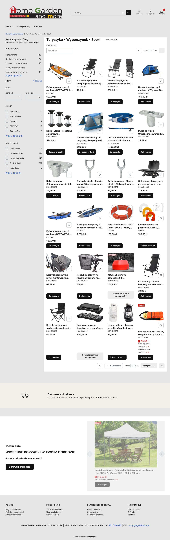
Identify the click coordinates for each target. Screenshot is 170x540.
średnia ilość (15, 163)
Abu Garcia (14, 111)
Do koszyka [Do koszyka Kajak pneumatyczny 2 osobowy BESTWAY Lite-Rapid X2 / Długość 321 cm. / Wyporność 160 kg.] (54, 102)
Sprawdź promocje (19, 466)
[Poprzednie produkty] (114, 365)
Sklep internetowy (84, 536)
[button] (128, 12)
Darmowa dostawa (95, 515)
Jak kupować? (134, 509)
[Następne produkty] (149, 365)
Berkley (13, 121)
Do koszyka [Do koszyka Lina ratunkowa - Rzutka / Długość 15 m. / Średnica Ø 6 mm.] (145, 357)
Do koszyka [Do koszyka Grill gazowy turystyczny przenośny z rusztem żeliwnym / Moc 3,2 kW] (145, 195)
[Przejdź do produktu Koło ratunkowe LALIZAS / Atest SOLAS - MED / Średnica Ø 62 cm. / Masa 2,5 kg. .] (121, 212)
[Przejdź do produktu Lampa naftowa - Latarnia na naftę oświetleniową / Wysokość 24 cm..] (121, 313)
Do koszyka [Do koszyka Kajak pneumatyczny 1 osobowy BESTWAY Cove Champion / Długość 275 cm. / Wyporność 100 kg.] (54, 246)
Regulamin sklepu (13, 509)
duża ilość (14, 168)
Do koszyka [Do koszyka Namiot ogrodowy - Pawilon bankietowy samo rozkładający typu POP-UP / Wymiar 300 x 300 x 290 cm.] (102, 484)
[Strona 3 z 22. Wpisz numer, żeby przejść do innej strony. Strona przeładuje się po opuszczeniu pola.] (151, 50)
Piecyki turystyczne (23, 67)
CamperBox (15, 131)
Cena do (29, 93)
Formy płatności (94, 509)
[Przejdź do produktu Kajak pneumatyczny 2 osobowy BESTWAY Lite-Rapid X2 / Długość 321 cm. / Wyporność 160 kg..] (59, 71)
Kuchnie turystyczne (23, 59)
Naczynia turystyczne (23, 72)
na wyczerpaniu (17, 158)
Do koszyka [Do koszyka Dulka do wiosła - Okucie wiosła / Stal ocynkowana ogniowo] (84, 195)
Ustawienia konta (53, 512)
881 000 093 (115, 525)
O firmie (131, 512)
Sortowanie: (51, 45)
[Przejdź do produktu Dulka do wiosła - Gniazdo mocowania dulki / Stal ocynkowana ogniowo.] (151, 118)
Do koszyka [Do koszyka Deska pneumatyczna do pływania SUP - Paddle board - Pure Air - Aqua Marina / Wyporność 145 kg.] (115, 152)
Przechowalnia (52, 515)
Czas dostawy (93, 512)
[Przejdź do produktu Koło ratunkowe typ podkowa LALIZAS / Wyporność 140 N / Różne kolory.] (151, 212)
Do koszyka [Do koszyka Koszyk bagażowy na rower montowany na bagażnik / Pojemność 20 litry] (54, 296)
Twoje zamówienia (54, 509)
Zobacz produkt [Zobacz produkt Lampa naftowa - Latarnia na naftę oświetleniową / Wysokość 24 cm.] (117, 357)
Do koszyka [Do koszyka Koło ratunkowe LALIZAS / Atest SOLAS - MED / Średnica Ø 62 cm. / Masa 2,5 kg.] (115, 246)
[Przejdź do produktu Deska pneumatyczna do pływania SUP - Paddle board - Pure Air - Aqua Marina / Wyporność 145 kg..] (121, 122)
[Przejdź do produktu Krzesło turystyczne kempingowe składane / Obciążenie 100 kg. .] (90, 68)
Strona (145, 50)
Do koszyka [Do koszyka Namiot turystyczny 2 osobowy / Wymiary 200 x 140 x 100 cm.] (145, 102)
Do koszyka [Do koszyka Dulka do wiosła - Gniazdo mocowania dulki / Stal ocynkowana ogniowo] (145, 152)
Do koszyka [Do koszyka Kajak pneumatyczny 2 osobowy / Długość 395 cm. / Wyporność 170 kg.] (84, 246)
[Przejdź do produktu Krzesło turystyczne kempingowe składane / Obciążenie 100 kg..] (151, 266)
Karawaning (23, 54)
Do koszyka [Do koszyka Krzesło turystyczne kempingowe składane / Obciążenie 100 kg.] (84, 102)
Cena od (9, 93)
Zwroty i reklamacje (14, 515)
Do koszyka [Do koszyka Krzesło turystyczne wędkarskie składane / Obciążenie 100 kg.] (54, 357)
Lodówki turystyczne (23, 63)
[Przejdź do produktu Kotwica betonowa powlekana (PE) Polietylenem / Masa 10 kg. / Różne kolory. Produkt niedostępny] (121, 262)
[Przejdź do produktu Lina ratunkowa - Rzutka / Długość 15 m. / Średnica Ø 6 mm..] (151, 316)
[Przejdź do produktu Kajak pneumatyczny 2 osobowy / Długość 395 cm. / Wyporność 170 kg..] (90, 212)
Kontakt (131, 515)
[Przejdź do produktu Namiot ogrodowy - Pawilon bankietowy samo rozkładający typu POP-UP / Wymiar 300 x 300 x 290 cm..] (126, 444)
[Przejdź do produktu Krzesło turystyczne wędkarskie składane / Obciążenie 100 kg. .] (59, 313)
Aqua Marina (15, 116)
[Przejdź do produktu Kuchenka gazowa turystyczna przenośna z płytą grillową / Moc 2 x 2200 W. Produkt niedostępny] (90, 313)
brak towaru (15, 148)
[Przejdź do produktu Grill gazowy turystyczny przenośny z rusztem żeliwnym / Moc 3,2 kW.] (151, 169)
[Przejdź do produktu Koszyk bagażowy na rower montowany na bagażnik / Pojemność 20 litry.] (59, 262)
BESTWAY (14, 126)
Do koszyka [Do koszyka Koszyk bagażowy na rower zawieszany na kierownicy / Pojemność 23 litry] (84, 296)
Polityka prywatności (15, 512)
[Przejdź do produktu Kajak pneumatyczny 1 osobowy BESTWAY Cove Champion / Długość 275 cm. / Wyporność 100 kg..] (59, 215)
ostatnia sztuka (16, 153)
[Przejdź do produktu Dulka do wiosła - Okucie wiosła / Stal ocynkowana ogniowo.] (90, 169)
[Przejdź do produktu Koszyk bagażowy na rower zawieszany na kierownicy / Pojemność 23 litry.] (90, 262)
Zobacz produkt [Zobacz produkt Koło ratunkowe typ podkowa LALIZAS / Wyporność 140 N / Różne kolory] (147, 246)
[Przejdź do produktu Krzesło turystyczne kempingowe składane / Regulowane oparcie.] (121, 68)
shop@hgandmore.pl (139, 525)
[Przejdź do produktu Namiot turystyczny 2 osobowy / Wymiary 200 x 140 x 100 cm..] (151, 71)
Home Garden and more (14, 34)
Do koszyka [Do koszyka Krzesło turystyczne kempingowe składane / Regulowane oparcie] (115, 102)
